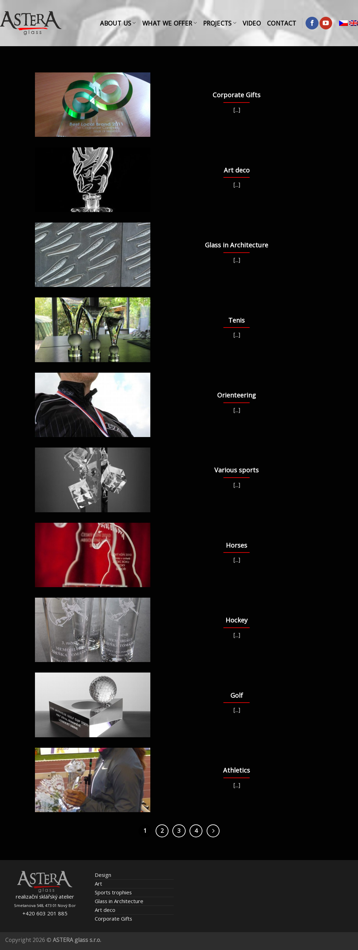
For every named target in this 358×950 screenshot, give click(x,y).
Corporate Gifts (113, 918)
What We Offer (169, 23)
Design (103, 874)
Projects (219, 23)
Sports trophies (113, 892)
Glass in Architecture (119, 901)
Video (252, 23)
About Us (118, 23)
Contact (281, 23)
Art (98, 883)
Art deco (105, 909)
